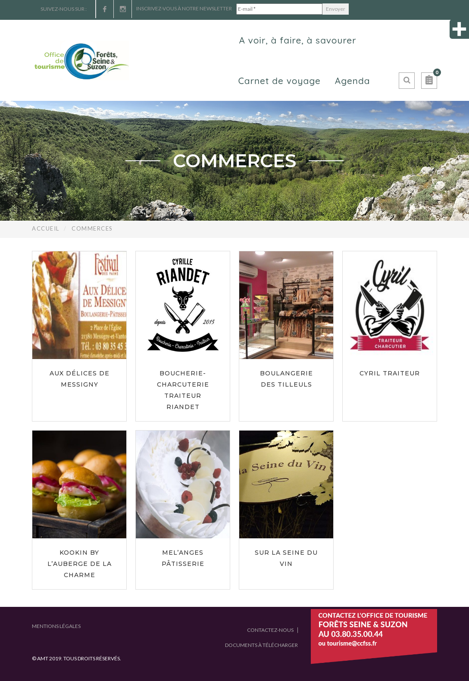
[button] (429, 80)
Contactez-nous (270, 630)
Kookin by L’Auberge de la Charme (79, 564)
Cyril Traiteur (390, 373)
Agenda (352, 80)
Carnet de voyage (279, 80)
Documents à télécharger (261, 645)
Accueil (45, 228)
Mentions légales (56, 626)
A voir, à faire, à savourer (297, 40)
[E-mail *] (279, 9)
